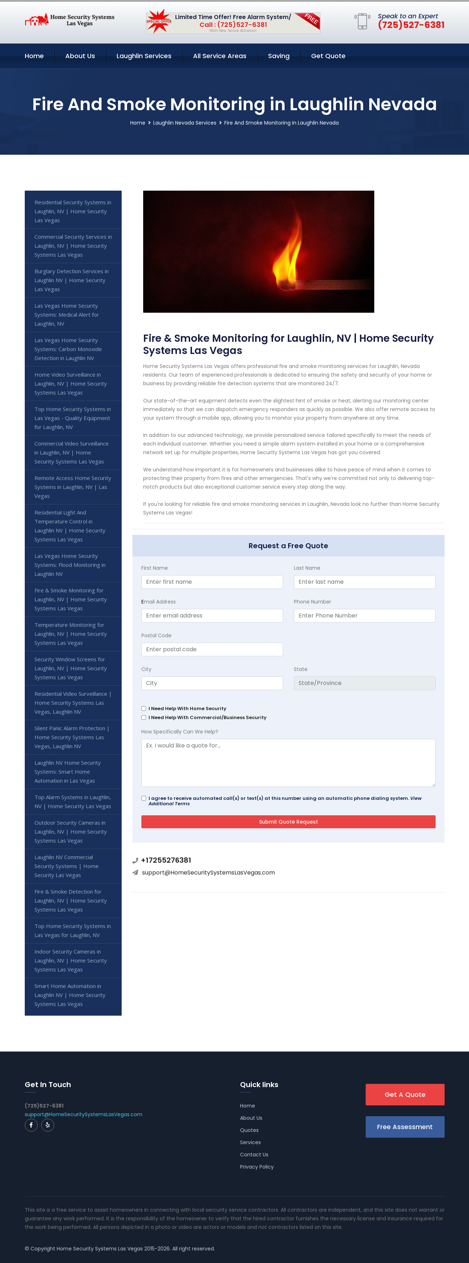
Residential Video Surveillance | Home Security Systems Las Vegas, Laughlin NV (73, 702)
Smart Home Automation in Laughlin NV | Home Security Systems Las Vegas (69, 994)
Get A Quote (405, 1094)
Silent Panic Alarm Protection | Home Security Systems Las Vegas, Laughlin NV (72, 737)
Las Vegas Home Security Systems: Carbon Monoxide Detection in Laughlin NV (68, 349)
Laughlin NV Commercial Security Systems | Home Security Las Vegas (66, 865)
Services (250, 1142)
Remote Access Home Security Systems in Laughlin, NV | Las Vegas (72, 486)
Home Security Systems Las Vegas (100, 1248)
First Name (154, 568)
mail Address (158, 601)
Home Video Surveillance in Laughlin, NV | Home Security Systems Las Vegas (70, 383)
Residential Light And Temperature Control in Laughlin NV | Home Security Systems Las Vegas (69, 526)
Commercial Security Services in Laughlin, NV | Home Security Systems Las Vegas (73, 245)
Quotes (249, 1130)
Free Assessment (405, 1126)
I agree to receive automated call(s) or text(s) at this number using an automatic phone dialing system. (285, 801)
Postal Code (156, 635)
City (146, 669)
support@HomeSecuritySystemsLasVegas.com (208, 872)
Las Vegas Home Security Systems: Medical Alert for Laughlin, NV (66, 314)
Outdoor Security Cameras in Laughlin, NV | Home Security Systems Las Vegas (70, 831)
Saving (279, 55)
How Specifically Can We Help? (179, 731)
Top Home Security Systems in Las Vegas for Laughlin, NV (72, 930)
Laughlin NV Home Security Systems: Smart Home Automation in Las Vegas (67, 771)
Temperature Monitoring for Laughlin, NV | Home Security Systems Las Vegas (70, 633)
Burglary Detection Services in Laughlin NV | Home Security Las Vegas (71, 280)
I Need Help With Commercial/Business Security (208, 717)
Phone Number (312, 601)
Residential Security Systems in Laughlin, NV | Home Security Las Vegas (72, 211)
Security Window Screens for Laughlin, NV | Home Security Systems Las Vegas (70, 668)
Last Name (307, 568)
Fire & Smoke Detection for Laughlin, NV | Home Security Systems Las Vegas (70, 900)
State (301, 669)
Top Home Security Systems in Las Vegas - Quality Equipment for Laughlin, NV (72, 417)
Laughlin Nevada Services (184, 122)
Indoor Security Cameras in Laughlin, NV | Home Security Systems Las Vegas (70, 960)
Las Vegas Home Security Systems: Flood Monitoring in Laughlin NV (69, 564)
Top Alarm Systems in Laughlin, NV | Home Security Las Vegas (72, 801)
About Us (80, 55)
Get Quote (328, 55)
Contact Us (254, 1154)
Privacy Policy (257, 1166)
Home (34, 55)
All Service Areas (220, 55)
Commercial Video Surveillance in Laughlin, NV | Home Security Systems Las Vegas (71, 452)
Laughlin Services (144, 55)
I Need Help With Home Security (187, 708)
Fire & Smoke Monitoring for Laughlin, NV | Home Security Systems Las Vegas (70, 599)
